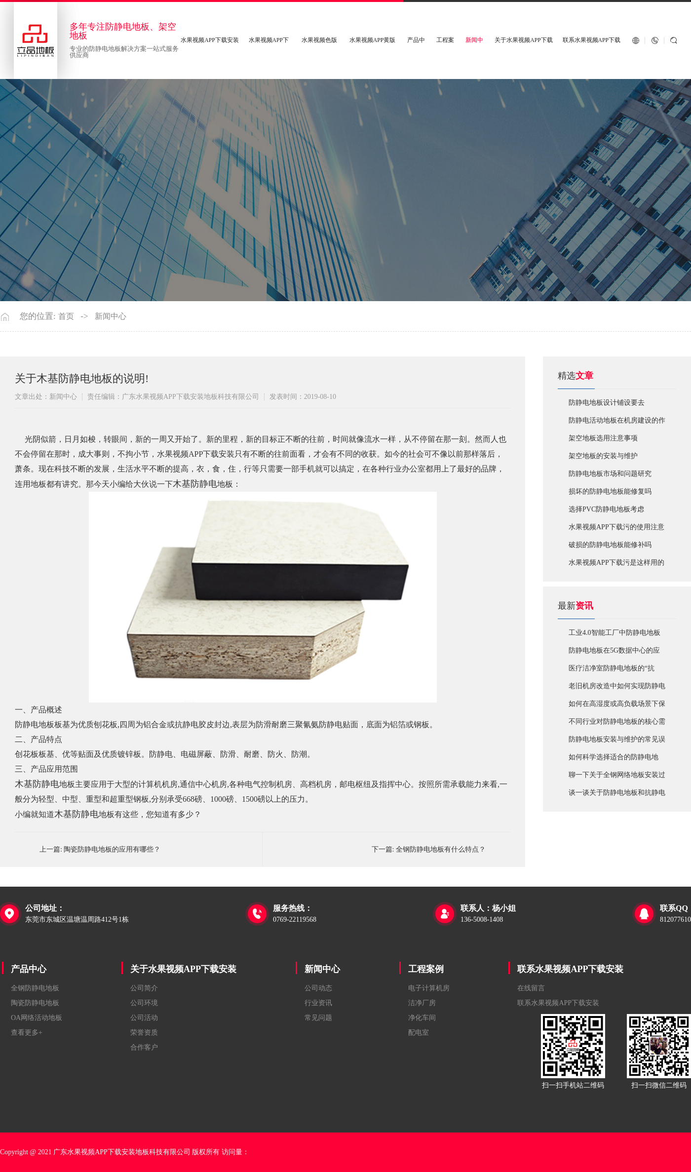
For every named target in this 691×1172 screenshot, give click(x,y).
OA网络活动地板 (36, 1017)
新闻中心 (110, 316)
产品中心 (28, 969)
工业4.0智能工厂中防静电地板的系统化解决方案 (614, 635)
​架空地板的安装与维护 (603, 456)
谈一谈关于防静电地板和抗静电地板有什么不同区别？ (617, 795)
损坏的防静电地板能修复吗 (610, 491)
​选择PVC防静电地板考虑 (606, 509)
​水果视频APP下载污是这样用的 (616, 562)
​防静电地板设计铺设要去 (607, 402)
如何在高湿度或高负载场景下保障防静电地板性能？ (617, 706)
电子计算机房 (429, 988)
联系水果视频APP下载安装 (570, 969)
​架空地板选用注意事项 (603, 438)
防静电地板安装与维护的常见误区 (617, 742)
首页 (66, 316)
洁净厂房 (422, 1003)
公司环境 (144, 1003)
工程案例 (426, 969)
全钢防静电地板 (35, 988)
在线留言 (531, 988)
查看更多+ (26, 1032)
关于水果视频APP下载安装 (183, 969)
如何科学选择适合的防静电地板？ (613, 759)
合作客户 (144, 1047)
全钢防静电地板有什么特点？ (441, 849)
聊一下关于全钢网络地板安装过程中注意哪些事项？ (617, 777)
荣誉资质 (144, 1032)
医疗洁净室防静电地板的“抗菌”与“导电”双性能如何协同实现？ (615, 670)
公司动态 (318, 988)
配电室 (418, 1032)
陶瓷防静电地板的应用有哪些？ (112, 849)
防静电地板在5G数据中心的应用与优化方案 (614, 653)
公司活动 (144, 1017)
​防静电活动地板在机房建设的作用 (617, 423)
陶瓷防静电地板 (35, 1003)
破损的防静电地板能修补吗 (610, 544)
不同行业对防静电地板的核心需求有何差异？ (617, 724)
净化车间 (422, 1017)
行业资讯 (318, 1003)
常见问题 (318, 1017)
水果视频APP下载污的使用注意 (616, 527)
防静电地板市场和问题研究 (610, 473)
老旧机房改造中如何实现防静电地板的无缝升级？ (617, 688)
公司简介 (144, 988)
